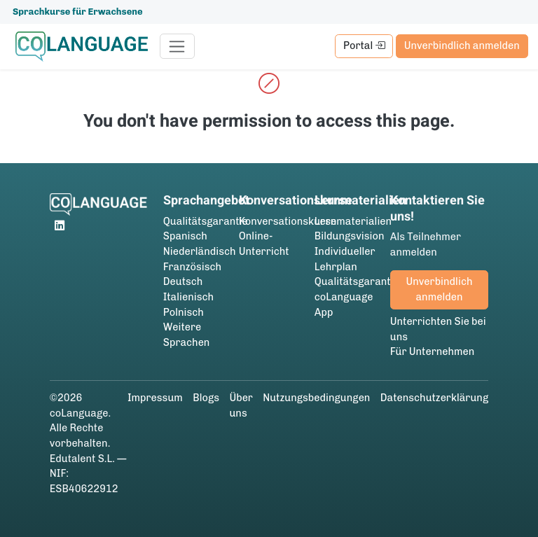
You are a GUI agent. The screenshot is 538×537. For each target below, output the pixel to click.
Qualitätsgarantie (205, 221)
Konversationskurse (287, 221)
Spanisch (185, 236)
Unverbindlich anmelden (462, 45)
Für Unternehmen (432, 351)
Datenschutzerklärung (434, 397)
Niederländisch (199, 251)
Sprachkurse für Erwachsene (78, 11)
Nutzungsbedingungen (316, 397)
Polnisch (183, 312)
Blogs (206, 397)
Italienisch (188, 297)
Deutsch (183, 281)
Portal (364, 45)
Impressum (155, 397)
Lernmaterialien (353, 221)
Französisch (192, 266)
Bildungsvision (350, 236)
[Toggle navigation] (177, 46)
